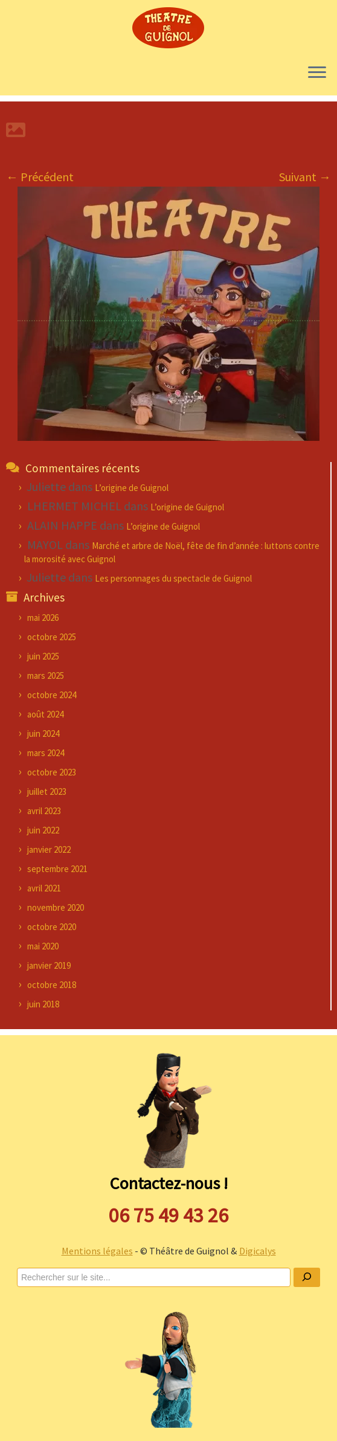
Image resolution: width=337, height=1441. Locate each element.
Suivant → (305, 176)
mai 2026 (43, 617)
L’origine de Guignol (131, 487)
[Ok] (307, 1277)
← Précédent (40, 176)
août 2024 (45, 714)
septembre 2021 (57, 869)
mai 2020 (43, 946)
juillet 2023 (46, 791)
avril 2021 (44, 888)
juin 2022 (43, 830)
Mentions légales (97, 1251)
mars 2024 (45, 753)
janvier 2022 (49, 849)
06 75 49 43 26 (168, 1215)
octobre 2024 (51, 695)
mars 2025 (45, 675)
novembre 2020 (55, 907)
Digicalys (257, 1251)
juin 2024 (43, 733)
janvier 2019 (49, 965)
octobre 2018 (51, 984)
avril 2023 (44, 811)
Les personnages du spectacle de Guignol (173, 578)
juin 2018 (43, 1004)
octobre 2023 (51, 772)
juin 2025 (43, 656)
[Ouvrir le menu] (317, 74)
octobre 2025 (51, 637)
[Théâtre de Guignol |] (168, 27)
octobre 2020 (51, 926)
